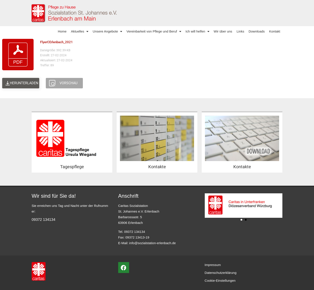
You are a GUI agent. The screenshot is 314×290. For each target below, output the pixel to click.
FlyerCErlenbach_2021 (56, 42)
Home (62, 31)
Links (240, 31)
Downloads (257, 31)
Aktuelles (79, 31)
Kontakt (274, 31)
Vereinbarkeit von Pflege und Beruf (153, 31)
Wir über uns (223, 31)
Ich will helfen (197, 31)
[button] (241, 220)
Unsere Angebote (107, 31)
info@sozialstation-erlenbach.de (152, 243)
